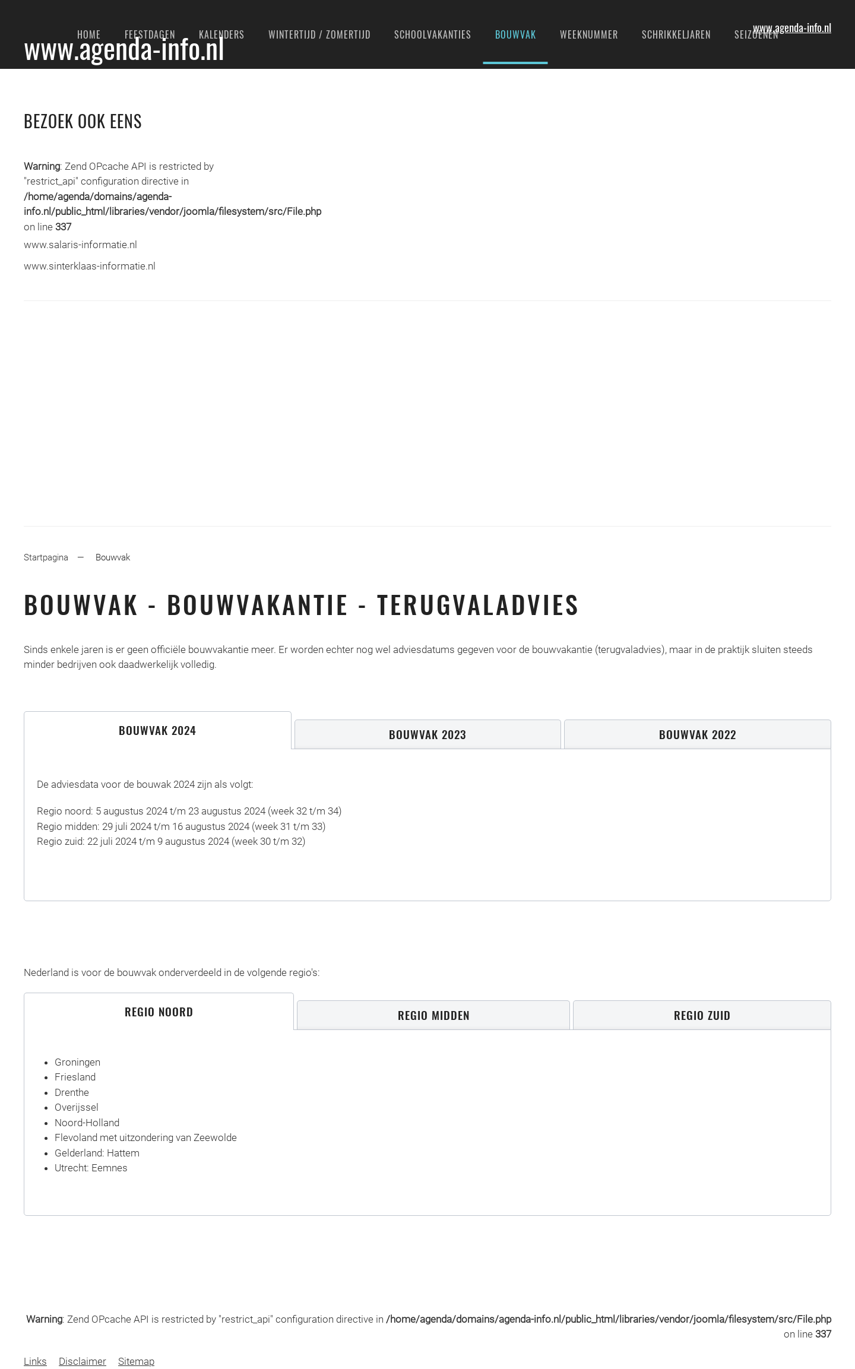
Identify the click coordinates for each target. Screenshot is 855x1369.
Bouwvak (515, 34)
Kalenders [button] (222, 34)
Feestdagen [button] (150, 34)
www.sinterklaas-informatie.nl (90, 266)
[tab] (158, 730)
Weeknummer (589, 34)
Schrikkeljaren (676, 34)
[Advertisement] (427, 413)
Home (89, 34)
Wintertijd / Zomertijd (319, 34)
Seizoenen (756, 34)
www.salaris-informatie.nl (80, 245)
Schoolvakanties (432, 34)
